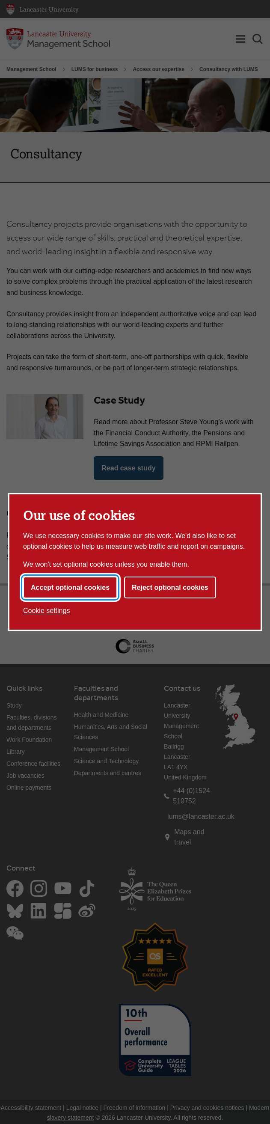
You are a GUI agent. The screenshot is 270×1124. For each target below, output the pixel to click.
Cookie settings (46, 610)
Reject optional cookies (170, 587)
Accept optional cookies (70, 587)
